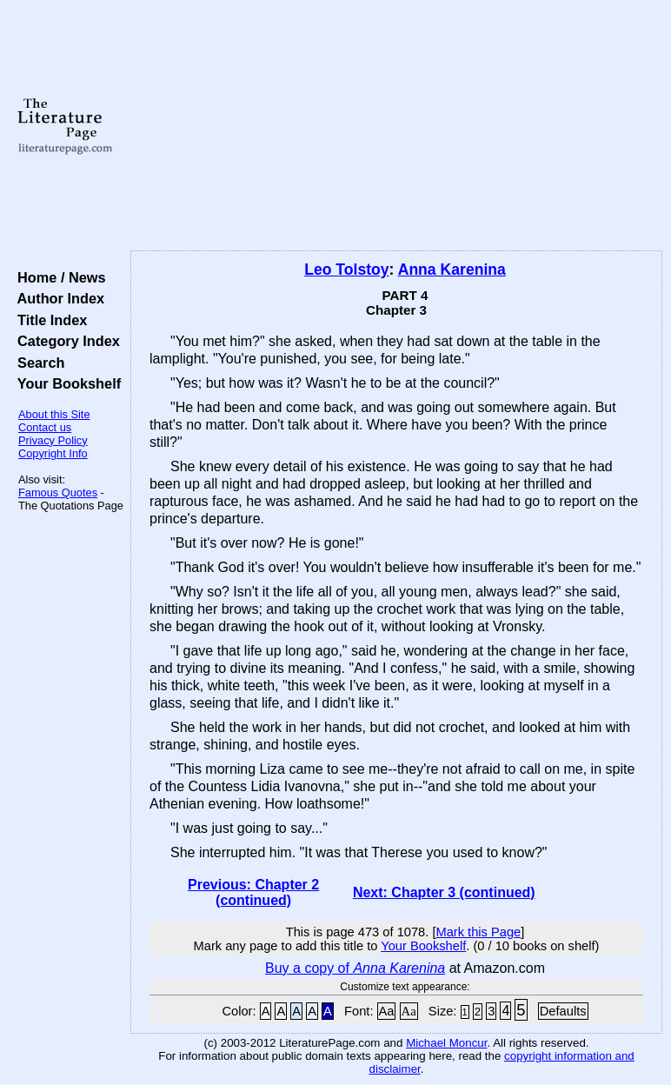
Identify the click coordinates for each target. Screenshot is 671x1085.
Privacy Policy (53, 440)
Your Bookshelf (65, 383)
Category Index (65, 341)
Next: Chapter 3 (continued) (444, 892)
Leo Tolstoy (346, 269)
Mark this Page (478, 932)
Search (37, 362)
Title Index (48, 320)
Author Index (57, 298)
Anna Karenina (452, 269)
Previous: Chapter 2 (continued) (253, 892)
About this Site (54, 414)
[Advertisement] (396, 126)
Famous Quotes (57, 492)
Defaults (563, 1011)
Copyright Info (53, 453)
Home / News (58, 277)
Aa (387, 1011)
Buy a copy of (355, 968)
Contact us (44, 427)
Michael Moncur (446, 1042)
